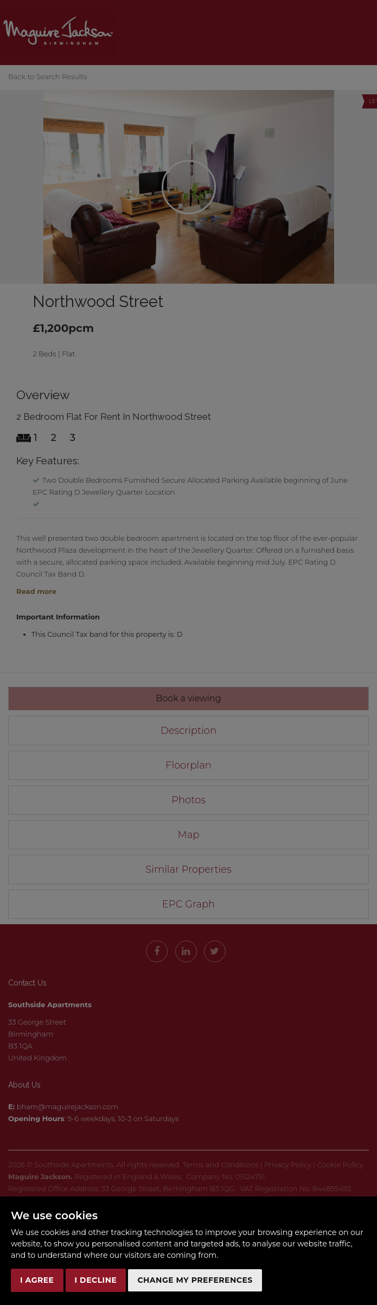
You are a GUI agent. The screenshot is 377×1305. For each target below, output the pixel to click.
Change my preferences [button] (194, 1280)
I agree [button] (37, 1280)
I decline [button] (96, 1280)
